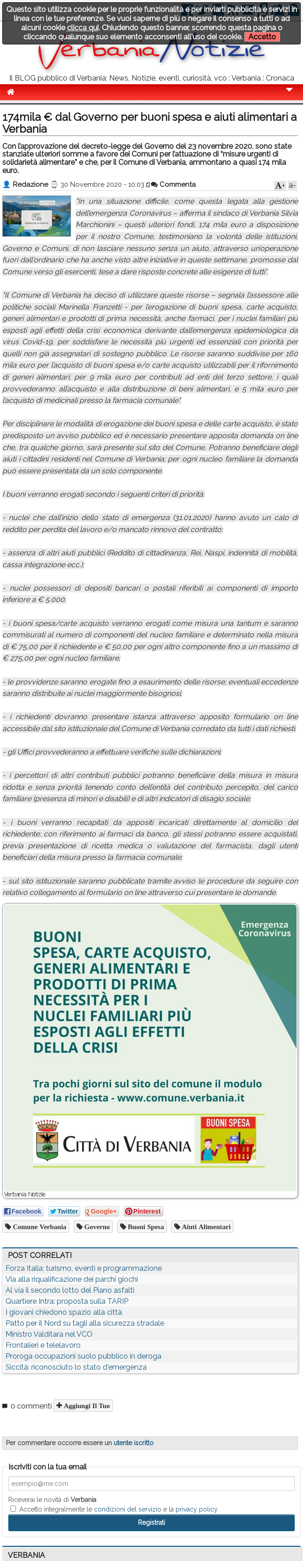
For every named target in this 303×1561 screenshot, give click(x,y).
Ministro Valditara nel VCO (49, 1334)
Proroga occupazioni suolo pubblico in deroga (83, 1356)
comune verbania (38, 1226)
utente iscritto (134, 1443)
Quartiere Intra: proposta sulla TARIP (67, 1301)
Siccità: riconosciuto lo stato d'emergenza (76, 1367)
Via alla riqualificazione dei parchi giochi (72, 1279)
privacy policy (197, 1509)
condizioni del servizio (127, 1509)
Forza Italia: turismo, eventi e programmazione (84, 1268)
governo (96, 1226)
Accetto (262, 37)
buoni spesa (145, 1226)
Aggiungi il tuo (86, 1405)
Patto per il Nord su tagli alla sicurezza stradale (85, 1323)
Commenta (173, 184)
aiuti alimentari (205, 1226)
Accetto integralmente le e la (114, 1509)
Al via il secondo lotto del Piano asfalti (70, 1290)
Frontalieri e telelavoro (43, 1345)
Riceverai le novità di (52, 1499)
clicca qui (83, 27)
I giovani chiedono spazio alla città (64, 1312)
